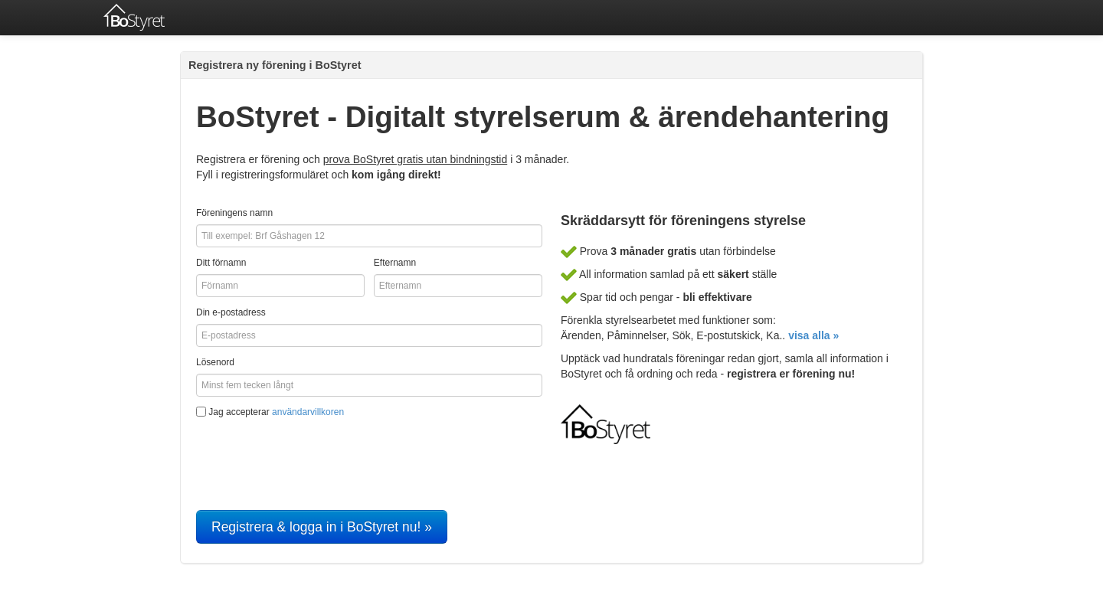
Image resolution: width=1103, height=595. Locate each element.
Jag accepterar (270, 412)
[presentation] (312, 457)
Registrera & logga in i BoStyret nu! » (321, 527)
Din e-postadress (231, 312)
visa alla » (813, 335)
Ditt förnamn (221, 262)
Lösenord (215, 362)
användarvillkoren (308, 412)
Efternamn (395, 262)
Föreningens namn (234, 213)
